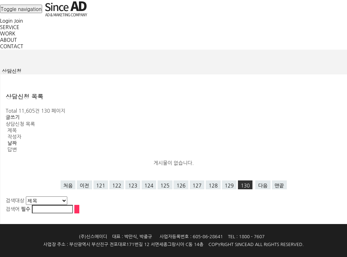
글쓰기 (12, 117)
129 (229, 185)
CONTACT (11, 46)
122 (116, 185)
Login (6, 20)
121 (100, 185)
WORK (7, 33)
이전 (84, 185)
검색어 (18, 209)
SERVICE (9, 27)
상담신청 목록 (20, 124)
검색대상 (15, 200)
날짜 (12, 143)
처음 (68, 185)
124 (148, 185)
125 (164, 185)
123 (132, 185)
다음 (262, 185)
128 (213, 185)
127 (197, 185)
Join (18, 20)
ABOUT (8, 40)
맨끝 (279, 185)
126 (180, 185)
